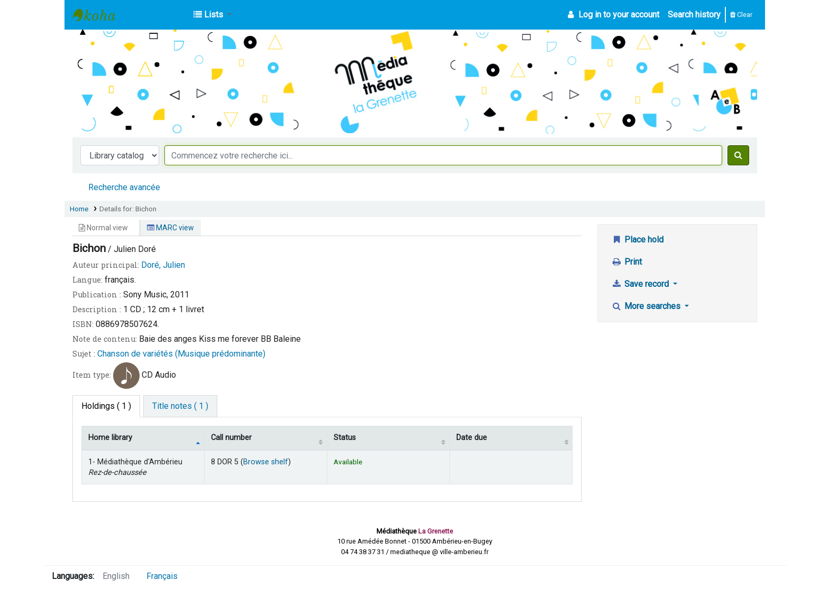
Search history (694, 15)
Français (162, 576)
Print (626, 262)
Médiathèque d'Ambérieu (99, 14)
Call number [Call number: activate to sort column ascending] (231, 437)
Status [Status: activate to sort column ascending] (345, 437)
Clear (741, 14)
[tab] (180, 406)
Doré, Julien (163, 265)
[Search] (738, 155)
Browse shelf (265, 461)
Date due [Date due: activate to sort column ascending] (471, 437)
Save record (641, 284)
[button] (212, 14)
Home (79, 208)
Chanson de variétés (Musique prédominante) (181, 354)
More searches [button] (647, 306)
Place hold (637, 240)
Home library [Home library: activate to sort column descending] (110, 437)
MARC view (170, 227)
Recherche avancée (124, 187)
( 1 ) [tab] (106, 406)
